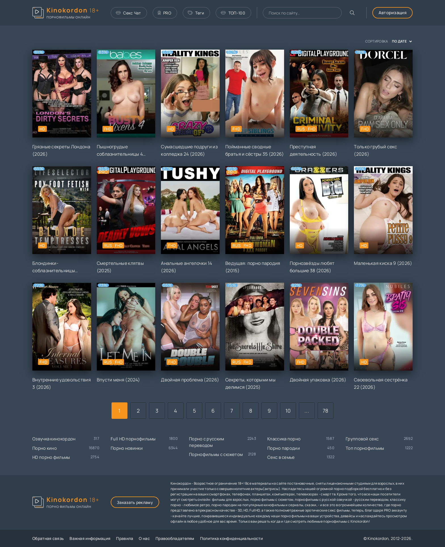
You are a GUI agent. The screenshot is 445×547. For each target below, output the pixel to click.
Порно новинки (127, 448)
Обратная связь (48, 538)
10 (288, 410)
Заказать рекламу (135, 502)
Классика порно (284, 439)
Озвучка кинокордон (53, 439)
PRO (164, 13)
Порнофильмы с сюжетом (216, 454)
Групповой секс (362, 439)
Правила (124, 538)
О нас (144, 538)
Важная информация (90, 538)
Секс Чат (128, 13)
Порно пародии (283, 448)
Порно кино (44, 448)
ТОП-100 (233, 13)
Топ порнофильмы (365, 448)
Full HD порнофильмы (133, 439)
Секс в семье (281, 457)
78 (325, 410)
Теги (196, 13)
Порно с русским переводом (206, 442)
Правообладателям (175, 538)
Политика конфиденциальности (231, 538)
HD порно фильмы (51, 457)
